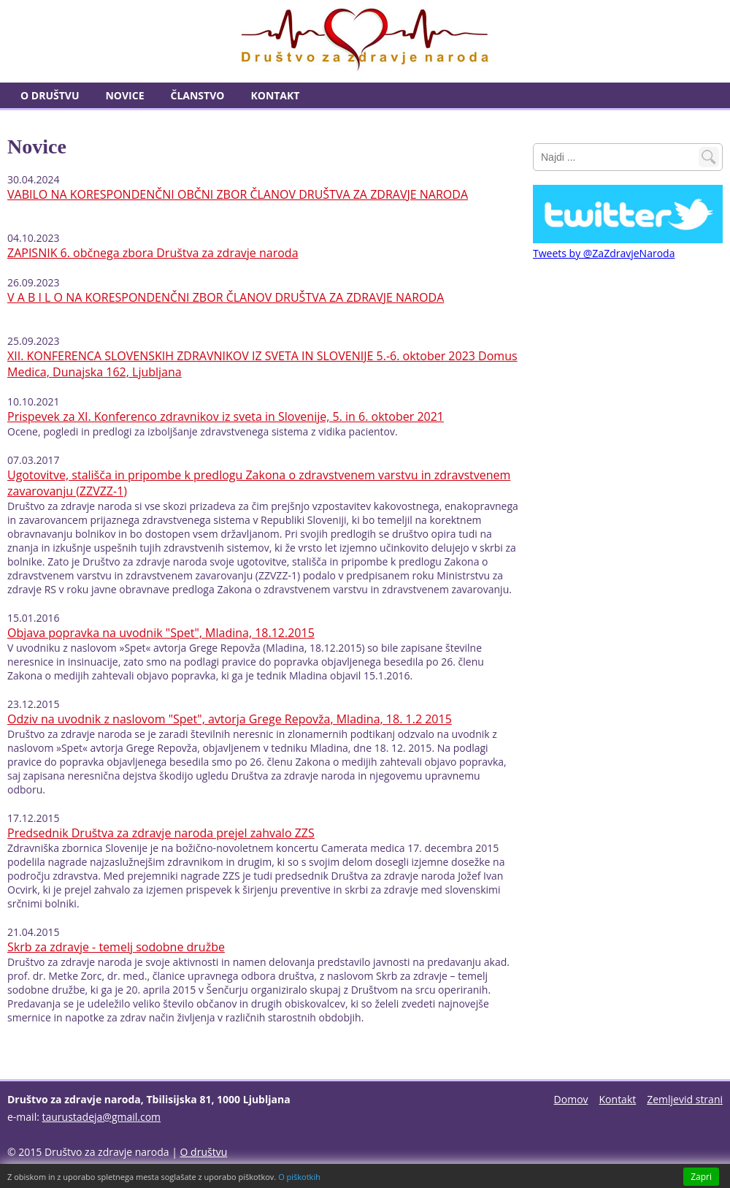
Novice (124, 95)
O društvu (49, 95)
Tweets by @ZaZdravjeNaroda (604, 253)
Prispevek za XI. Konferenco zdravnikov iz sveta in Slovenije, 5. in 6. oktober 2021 (225, 416)
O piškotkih (299, 1176)
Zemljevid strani (685, 1099)
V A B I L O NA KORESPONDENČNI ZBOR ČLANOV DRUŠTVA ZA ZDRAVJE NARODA (225, 297)
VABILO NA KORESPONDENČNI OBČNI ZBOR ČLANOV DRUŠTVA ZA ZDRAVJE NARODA (237, 194)
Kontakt (274, 95)
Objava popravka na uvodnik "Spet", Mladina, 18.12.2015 (161, 633)
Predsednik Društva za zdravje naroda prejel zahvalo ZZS (161, 833)
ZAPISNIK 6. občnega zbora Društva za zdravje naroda (153, 253)
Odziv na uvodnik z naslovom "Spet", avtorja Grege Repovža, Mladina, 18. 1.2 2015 (229, 719)
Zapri (701, 1176)
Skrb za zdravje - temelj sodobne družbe (116, 947)
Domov (571, 1099)
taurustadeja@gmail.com (101, 1117)
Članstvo (198, 95)
